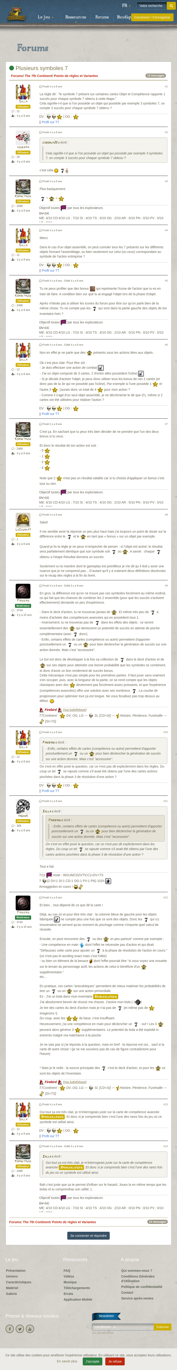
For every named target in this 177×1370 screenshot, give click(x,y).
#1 (166, 86)
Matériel (12, 1288)
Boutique (126, 17)
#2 (166, 132)
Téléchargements (77, 1288)
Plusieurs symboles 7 (38, 68)
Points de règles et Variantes (76, 76)
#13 (165, 1104)
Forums (102, 17)
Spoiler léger (106, 996)
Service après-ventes (137, 1298)
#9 (166, 585)
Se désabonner (103, 1333)
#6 (166, 344)
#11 (165, 801)
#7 (166, 424)
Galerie (11, 1294)
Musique (70, 1282)
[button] (126, 6)
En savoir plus (67, 1361)
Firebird (23, 600)
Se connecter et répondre (88, 1236)
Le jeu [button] (45, 17)
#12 (165, 897)
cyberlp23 (49, 142)
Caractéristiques (18, 1282)
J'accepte (92, 1361)
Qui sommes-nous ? (136, 1270)
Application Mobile (78, 1299)
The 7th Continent (38, 76)
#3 (166, 181)
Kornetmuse (23, 196)
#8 (166, 514)
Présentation (16, 1270)
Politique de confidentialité (141, 1287)
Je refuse (115, 1361)
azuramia (23, 147)
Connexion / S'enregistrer (152, 17)
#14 (165, 1146)
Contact (127, 1292)
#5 (166, 280)
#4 (166, 230)
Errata (68, 1294)
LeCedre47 (23, 529)
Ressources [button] (75, 19)
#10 (165, 732)
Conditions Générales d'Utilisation (138, 1279)
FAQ (67, 1270)
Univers (12, 1276)
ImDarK (23, 816)
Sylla (23, 101)
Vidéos (69, 1276)
